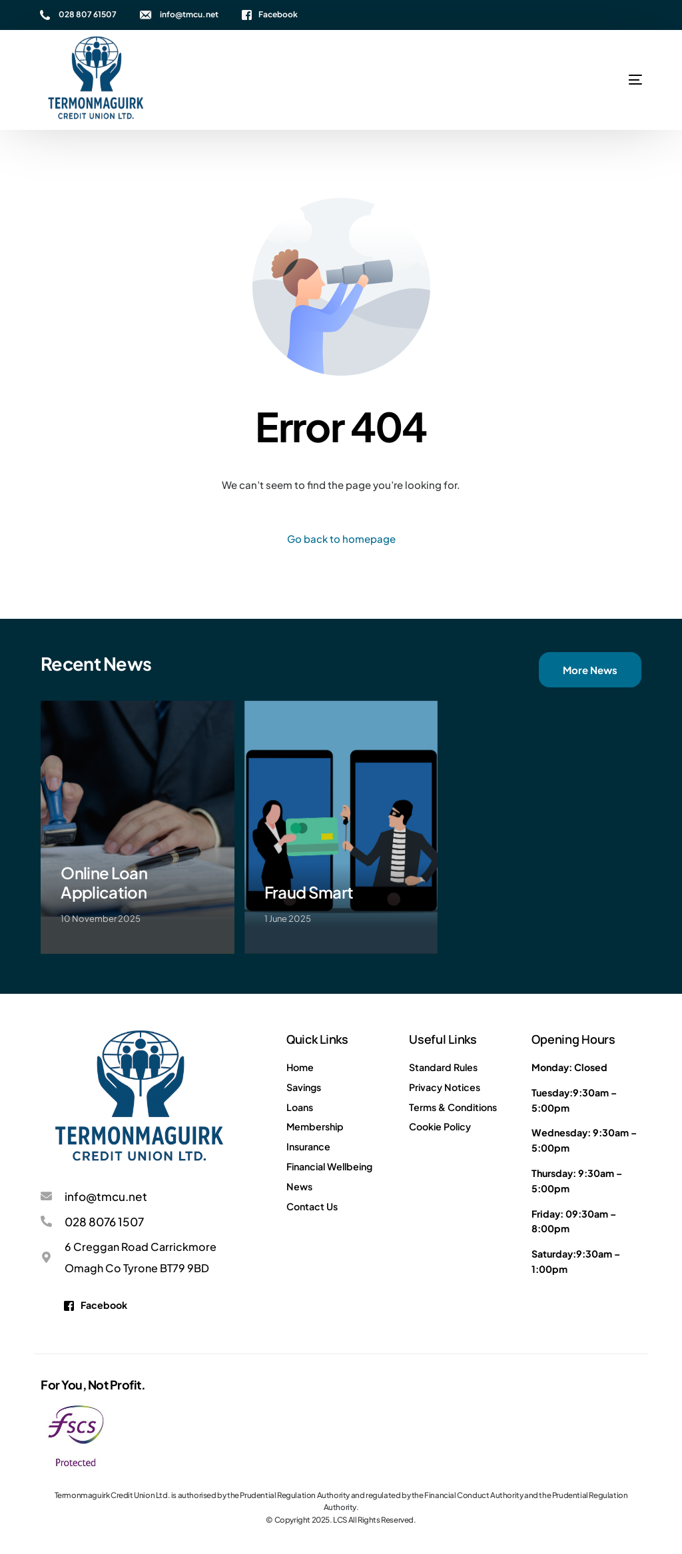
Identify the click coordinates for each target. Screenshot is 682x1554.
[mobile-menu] (592, 80)
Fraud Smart (309, 892)
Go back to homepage (341, 538)
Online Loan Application (104, 882)
